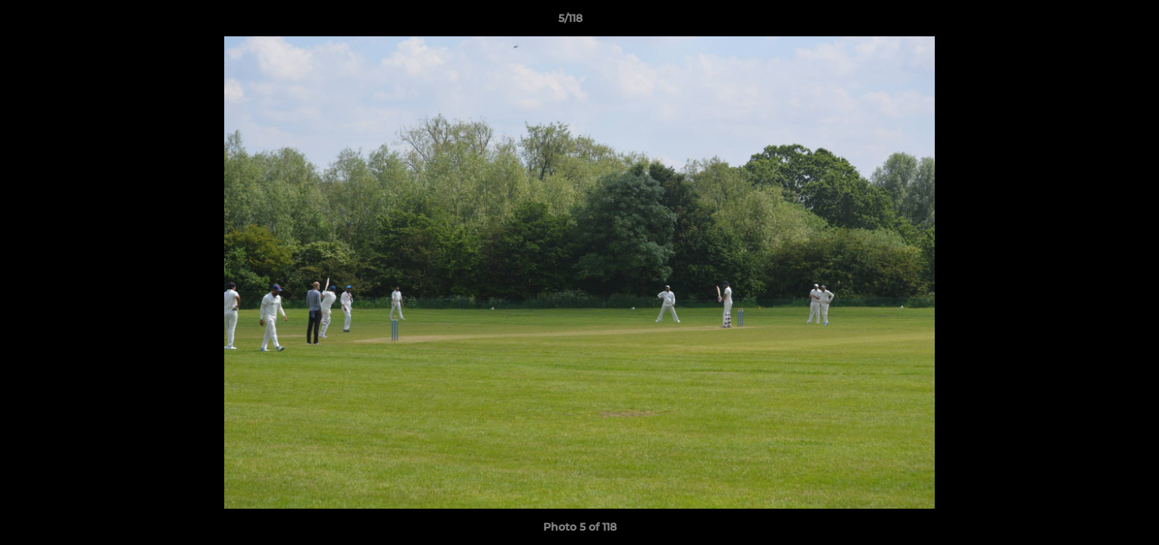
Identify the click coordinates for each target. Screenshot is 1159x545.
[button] (1095, 22)
